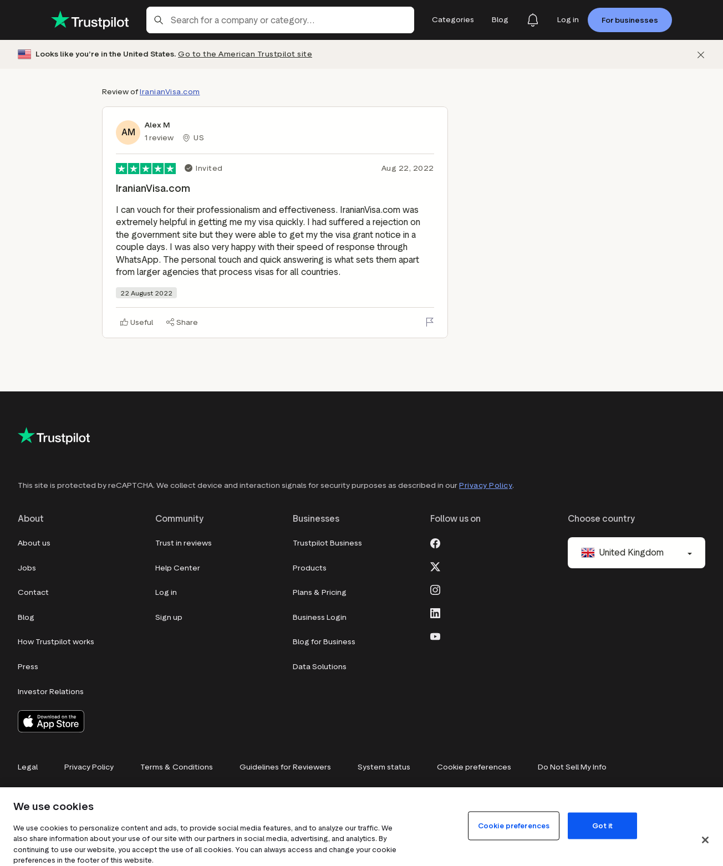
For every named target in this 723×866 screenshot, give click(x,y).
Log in (166, 592)
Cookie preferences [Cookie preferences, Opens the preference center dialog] (513, 825)
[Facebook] (435, 542)
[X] (435, 565)
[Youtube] (435, 635)
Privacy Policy (485, 485)
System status (384, 767)
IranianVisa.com (170, 91)
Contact (33, 592)
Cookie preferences (474, 767)
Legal (28, 767)
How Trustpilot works (56, 641)
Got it (602, 825)
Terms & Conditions (176, 767)
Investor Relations (51, 691)
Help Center (177, 568)
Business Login (320, 617)
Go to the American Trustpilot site (245, 54)
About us (34, 543)
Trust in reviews (183, 543)
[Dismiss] (700, 54)
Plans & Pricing (320, 592)
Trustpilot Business (327, 543)
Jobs (27, 568)
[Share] (182, 322)
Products (310, 568)
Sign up (168, 617)
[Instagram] (435, 589)
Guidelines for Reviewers (285, 767)
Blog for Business (324, 641)
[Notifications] (532, 20)
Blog (26, 617)
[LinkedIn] (435, 612)
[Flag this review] (429, 322)
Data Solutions (320, 666)
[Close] (705, 840)
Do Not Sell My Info (572, 767)
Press (28, 666)
